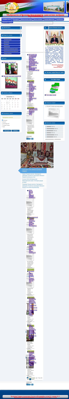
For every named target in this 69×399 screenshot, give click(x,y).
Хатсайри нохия (51, 95)
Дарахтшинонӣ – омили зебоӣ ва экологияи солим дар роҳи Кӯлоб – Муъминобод (33, 222)
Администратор (6, 22)
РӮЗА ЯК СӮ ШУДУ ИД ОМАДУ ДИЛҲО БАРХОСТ (54, 106)
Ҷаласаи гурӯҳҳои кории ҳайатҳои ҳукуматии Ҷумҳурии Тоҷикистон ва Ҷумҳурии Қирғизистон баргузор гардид (32, 358)
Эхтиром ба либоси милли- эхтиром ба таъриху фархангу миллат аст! (31, 277)
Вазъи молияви (38, 19)
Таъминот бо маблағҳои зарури (11, 48)
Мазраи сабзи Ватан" (9, 62)
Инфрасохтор (7, 46)
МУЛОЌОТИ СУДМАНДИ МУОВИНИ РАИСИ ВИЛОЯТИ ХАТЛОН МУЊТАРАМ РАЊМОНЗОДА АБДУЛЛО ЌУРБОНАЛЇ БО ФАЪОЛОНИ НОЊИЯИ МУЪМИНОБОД (34, 62)
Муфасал (31, 133)
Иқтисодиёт (6, 41)
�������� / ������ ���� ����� (53, 139)
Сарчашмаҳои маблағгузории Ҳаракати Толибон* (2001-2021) (33, 111)
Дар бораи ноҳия (7, 39)
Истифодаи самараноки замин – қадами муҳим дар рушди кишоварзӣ (32, 248)
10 (28, 379)
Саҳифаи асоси (6, 19)
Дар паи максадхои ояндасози (12, 76)
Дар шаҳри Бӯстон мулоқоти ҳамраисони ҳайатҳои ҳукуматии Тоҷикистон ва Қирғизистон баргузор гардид (32, 331)
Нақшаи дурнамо (8, 53)
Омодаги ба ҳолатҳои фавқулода (11, 51)
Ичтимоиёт (6, 44)
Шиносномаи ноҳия (26, 19)
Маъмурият (16, 19)
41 (32, 379)
